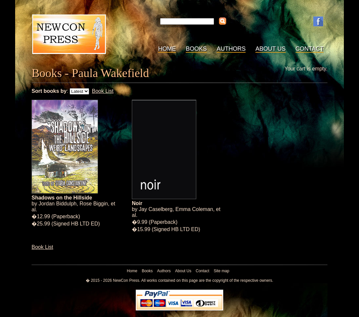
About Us (270, 48)
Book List (102, 91)
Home (167, 48)
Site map (221, 271)
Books (196, 48)
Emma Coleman (194, 209)
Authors (231, 48)
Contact (310, 48)
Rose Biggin (94, 203)
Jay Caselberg (155, 209)
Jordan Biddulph (57, 203)
